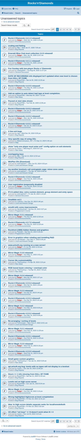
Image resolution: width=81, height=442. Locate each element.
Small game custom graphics (21, 359)
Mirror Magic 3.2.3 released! (20, 291)
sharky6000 (21, 70)
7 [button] (75, 29)
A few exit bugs (15, 131)
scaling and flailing (16, 46)
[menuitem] (15, 8)
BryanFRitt (21, 80)
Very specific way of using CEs (22, 139)
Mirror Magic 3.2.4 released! (20, 275)
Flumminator (21, 323)
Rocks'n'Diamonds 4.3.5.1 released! (24, 336)
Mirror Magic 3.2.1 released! (20, 328)
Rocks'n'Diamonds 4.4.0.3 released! (24, 108)
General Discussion (22, 72)
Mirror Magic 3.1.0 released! (20, 389)
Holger (19, 40)
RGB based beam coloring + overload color (27, 268)
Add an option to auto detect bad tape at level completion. (34, 93)
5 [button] (70, 29)
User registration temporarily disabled (25, 184)
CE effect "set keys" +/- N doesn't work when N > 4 (30, 412)
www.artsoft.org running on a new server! (26, 245)
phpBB (33, 436)
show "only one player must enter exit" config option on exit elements (39, 146)
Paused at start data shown (20, 101)
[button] (53, 29)
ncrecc (19, 148)
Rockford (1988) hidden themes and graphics (28, 230)
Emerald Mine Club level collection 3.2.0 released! (30, 53)
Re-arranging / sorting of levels (22, 321)
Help (16, 142)
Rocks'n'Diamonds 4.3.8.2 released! (24, 177)
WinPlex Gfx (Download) (19, 162)
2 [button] (60, 29)
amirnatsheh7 (22, 163)
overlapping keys (16, 154)
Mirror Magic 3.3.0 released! (20, 253)
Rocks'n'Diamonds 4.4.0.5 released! (24, 86)
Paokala (20, 232)
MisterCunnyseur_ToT (25, 141)
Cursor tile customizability (20, 260)
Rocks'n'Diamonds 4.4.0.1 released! (24, 124)
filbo (18, 48)
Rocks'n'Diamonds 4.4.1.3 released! (24, 38)
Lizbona (20, 201)
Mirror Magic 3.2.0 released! (20, 344)
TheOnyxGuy (21, 262)
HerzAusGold (21, 209)
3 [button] (63, 29)
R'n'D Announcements (23, 42)
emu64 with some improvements (22, 207)
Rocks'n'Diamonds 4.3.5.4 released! (24, 283)
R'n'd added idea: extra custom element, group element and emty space (40, 192)
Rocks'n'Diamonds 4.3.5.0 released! (24, 351)
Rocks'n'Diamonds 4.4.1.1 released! (24, 61)
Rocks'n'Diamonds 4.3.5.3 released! (24, 298)
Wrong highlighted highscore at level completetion (31, 397)
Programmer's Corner (22, 211)
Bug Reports (19, 49)
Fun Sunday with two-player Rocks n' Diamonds (29, 68)
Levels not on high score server (22, 382)
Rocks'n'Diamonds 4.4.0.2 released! (24, 116)
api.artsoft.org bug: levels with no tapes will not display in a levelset (38, 366)
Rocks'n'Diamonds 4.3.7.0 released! (24, 222)
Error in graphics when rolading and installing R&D (31, 237)
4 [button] (67, 29)
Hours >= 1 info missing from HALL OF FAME (28, 374)
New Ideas (19, 97)
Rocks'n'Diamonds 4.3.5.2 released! (24, 313)
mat (18, 133)
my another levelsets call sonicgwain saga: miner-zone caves (35, 169)
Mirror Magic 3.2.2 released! (20, 306)
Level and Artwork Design (24, 165)
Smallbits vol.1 (14, 200)
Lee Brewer (21, 239)
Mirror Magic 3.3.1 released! (20, 215)
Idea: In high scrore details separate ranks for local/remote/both (36, 404)
